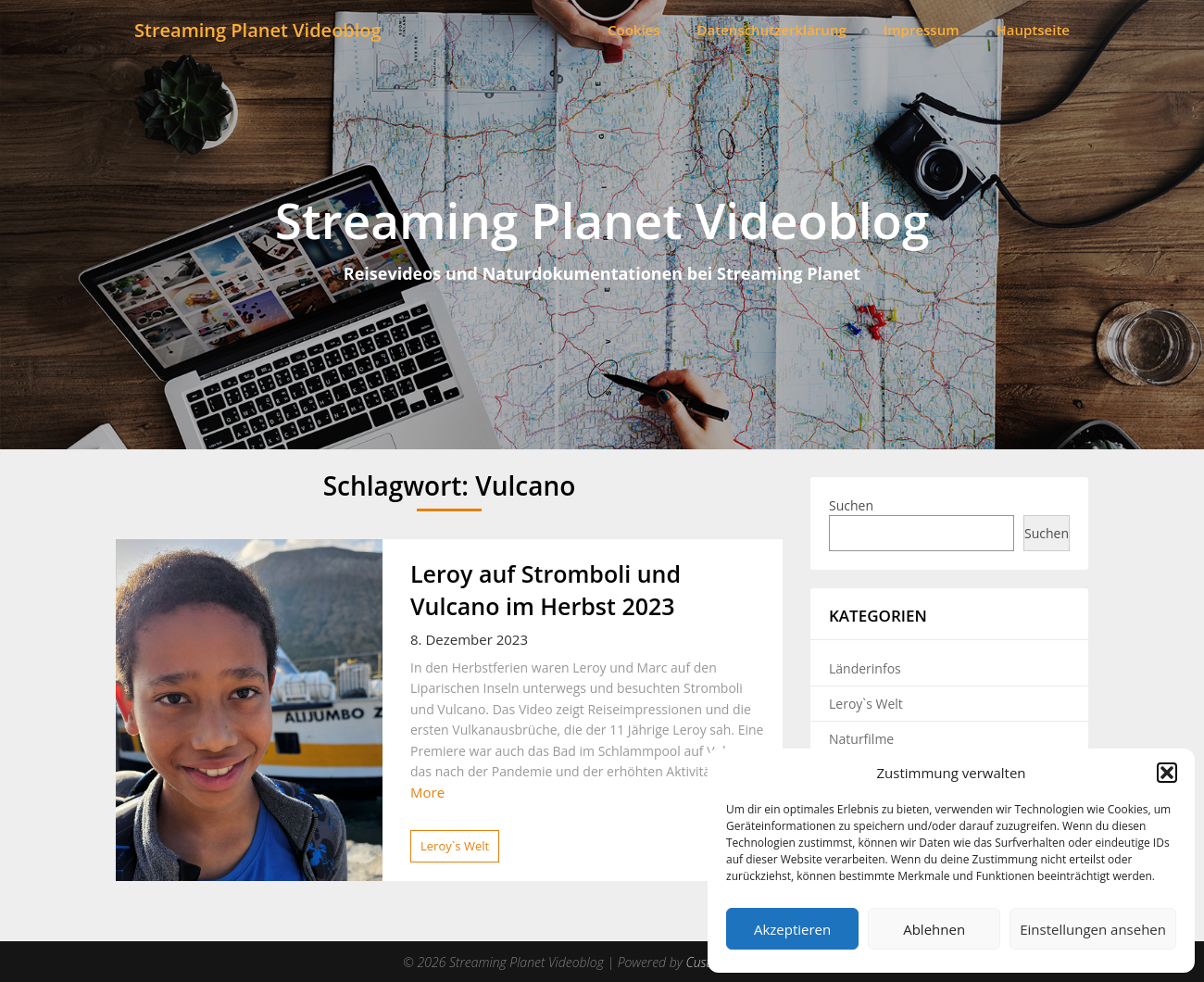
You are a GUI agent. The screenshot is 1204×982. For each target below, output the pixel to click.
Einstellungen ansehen (1093, 929)
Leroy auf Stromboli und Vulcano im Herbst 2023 (545, 590)
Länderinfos (865, 668)
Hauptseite (1033, 29)
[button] (1167, 772)
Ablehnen (934, 929)
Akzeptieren (792, 929)
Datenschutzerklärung (772, 29)
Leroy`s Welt (454, 845)
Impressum (921, 29)
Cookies (634, 29)
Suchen (851, 505)
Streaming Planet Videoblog (258, 30)
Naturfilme (861, 739)
